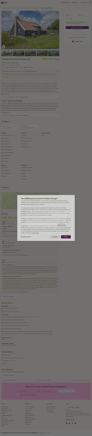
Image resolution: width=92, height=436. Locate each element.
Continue (61, 224)
